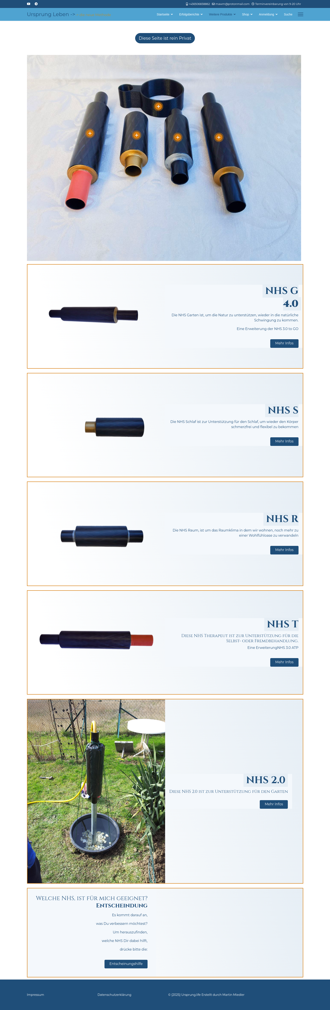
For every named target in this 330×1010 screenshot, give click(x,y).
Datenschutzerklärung (114, 995)
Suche (288, 14)
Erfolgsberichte (189, 14)
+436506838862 (199, 4)
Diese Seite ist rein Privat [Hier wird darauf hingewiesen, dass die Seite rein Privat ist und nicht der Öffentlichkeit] (165, 38)
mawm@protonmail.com (232, 4)
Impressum (35, 995)
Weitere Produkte (220, 14)
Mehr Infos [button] (284, 343)
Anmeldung (266, 14)
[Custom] (36, 4)
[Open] (90, 133)
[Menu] (300, 14)
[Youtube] (28, 4)
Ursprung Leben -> (51, 14)
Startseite (163, 14)
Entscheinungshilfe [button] (126, 964)
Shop (245, 14)
